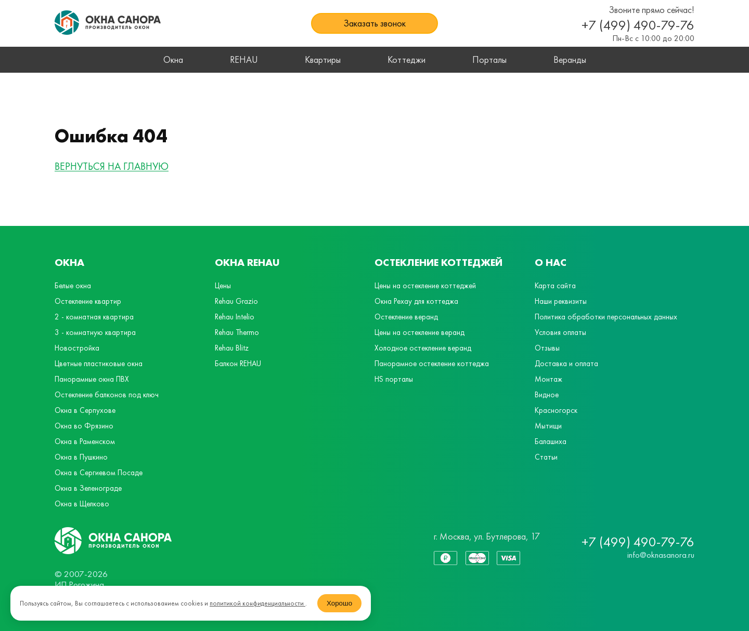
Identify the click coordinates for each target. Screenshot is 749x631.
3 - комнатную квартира (95, 332)
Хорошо (339, 603)
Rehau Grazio (236, 301)
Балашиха (550, 441)
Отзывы (547, 348)
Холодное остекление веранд (422, 348)
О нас (550, 262)
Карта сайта (555, 285)
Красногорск (556, 410)
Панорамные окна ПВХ (92, 379)
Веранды (569, 59)
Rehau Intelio (234, 317)
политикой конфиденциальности (257, 603)
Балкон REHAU (238, 363)
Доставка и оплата (566, 363)
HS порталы (393, 379)
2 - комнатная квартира (94, 317)
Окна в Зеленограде (88, 488)
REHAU (244, 59)
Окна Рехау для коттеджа (416, 301)
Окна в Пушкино (81, 457)
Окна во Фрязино (84, 426)
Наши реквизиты (561, 301)
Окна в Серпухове (85, 410)
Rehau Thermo (237, 332)
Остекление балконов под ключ (107, 395)
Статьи (546, 457)
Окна (173, 59)
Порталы (489, 59)
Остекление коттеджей (438, 262)
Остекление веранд (406, 317)
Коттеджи (406, 59)
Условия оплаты (560, 332)
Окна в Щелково (82, 504)
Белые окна (73, 285)
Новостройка (77, 348)
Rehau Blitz (232, 348)
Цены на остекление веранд (419, 332)
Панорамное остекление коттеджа (431, 363)
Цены (223, 285)
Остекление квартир (88, 301)
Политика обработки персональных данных (606, 317)
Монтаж (548, 379)
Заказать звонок (374, 23)
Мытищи (548, 426)
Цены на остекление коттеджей (425, 285)
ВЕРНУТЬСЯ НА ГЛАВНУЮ (112, 166)
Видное (547, 395)
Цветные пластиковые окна (99, 363)
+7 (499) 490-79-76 (638, 25)
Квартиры (323, 59)
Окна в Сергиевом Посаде (99, 472)
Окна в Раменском (85, 441)
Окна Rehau (247, 262)
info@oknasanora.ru (660, 554)
